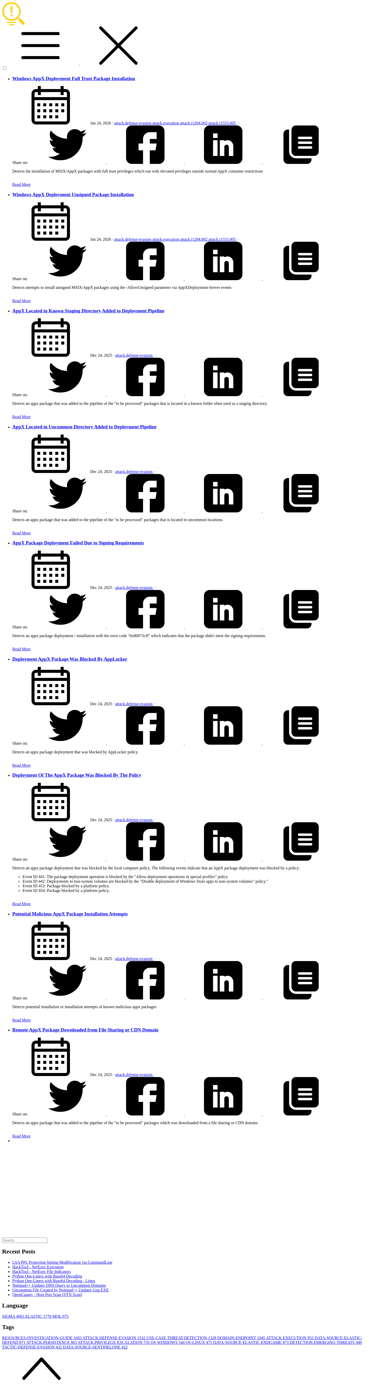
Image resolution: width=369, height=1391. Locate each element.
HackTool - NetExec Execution (38, 1267)
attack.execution (166, 123)
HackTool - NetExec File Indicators (41, 1271)
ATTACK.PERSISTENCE (52, 1342)
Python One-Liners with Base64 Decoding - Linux (53, 1281)
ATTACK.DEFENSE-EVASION (115, 1338)
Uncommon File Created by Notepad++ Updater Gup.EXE (60, 1290)
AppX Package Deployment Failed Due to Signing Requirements (78, 542)
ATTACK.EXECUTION (290, 1338)
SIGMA (13, 1316)
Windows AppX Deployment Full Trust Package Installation (73, 78)
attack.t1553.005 (223, 123)
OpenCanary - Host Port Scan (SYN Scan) (47, 1294)
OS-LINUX (199, 1342)
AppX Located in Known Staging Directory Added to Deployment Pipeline (88, 310)
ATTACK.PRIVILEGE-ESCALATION (114, 1342)
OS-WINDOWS (168, 1342)
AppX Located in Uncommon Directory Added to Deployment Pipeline (84, 426)
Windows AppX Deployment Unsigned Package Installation (73, 194)
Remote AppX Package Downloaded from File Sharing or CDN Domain (85, 1029)
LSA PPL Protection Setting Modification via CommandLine (62, 1262)
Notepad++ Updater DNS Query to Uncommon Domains (59, 1285)
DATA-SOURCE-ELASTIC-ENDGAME (251, 1342)
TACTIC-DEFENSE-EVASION (32, 1347)
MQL (60, 1316)
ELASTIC (39, 1316)
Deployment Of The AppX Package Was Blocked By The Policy (76, 775)
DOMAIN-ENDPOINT (241, 1338)
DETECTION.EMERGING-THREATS (326, 1342)
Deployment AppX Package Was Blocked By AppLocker (69, 659)
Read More (21, 184)
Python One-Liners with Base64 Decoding (47, 1276)
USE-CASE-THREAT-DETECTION (181, 1338)
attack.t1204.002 (194, 123)
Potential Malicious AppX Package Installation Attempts (70, 913)
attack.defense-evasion (133, 123)
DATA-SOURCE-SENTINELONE (95, 1347)
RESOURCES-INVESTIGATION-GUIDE (42, 1338)
